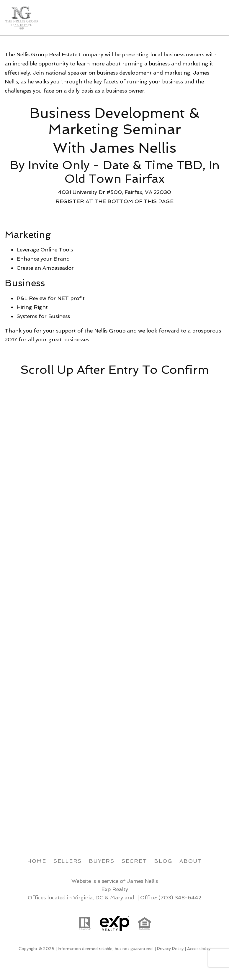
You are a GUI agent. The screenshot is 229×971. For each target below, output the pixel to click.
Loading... (117, 602)
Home (36, 861)
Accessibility (198, 948)
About (190, 861)
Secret (134, 861)
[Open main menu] (217, 18)
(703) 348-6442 (179, 897)
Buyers (101, 861)
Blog (163, 861)
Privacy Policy (170, 948)
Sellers (67, 861)
